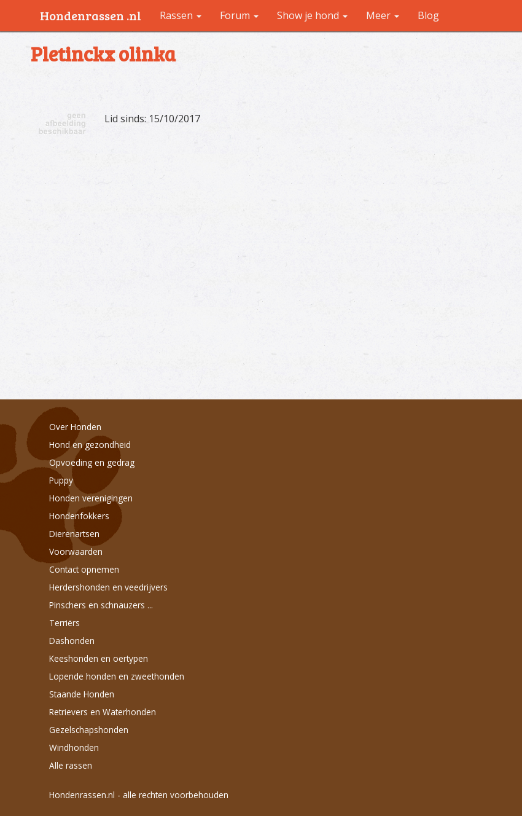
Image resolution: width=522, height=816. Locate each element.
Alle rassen (70, 765)
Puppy (61, 480)
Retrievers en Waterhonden (102, 712)
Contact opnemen (84, 569)
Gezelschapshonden (88, 730)
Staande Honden (81, 694)
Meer (382, 15)
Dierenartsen (74, 533)
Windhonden (74, 747)
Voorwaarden (76, 551)
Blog (428, 15)
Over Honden (75, 427)
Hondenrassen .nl (90, 15)
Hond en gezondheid (90, 444)
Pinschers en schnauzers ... (101, 605)
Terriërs (64, 623)
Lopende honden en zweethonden (116, 676)
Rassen (180, 15)
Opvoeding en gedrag (91, 462)
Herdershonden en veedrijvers (108, 587)
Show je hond (312, 15)
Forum (239, 15)
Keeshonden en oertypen (98, 658)
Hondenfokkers (79, 516)
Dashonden (72, 640)
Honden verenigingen (91, 498)
